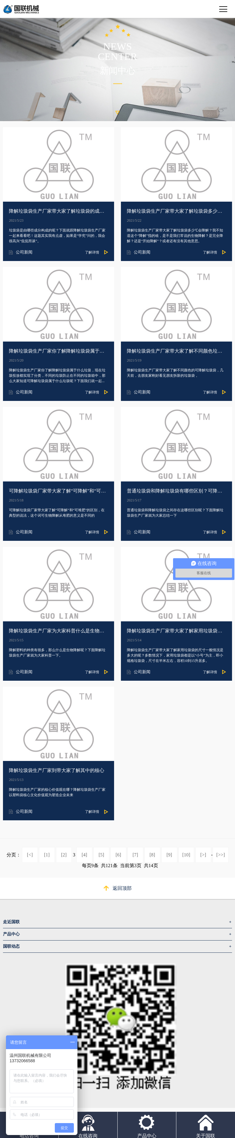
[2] (64, 854)
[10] (186, 854)
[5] (101, 854)
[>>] (220, 854)
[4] (84, 854)
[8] (152, 854)
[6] (118, 854)
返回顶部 (122, 888)
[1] (47, 854)
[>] (203, 854)
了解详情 (92, 252)
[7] (135, 854)
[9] (169, 854)
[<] (30, 854)
